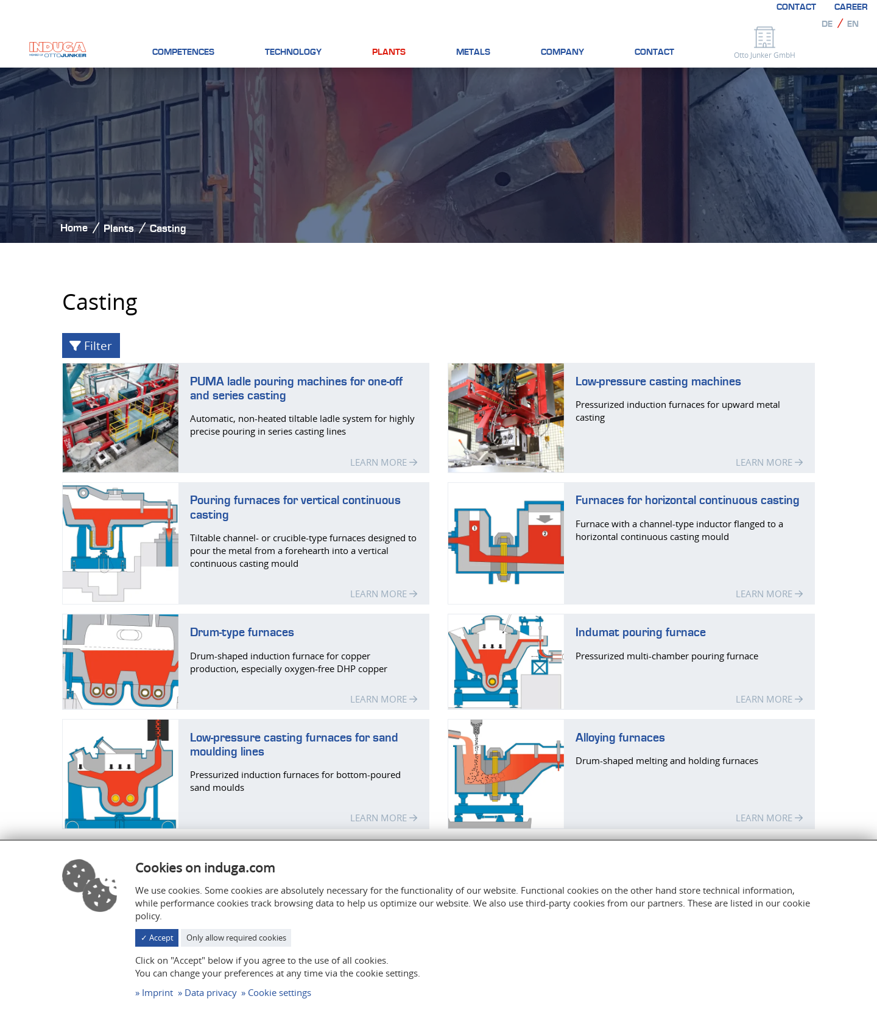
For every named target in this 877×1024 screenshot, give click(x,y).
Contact (796, 7)
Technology (293, 52)
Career (851, 7)
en (853, 24)
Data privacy (211, 992)
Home (74, 228)
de (827, 24)
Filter (90, 345)
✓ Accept (157, 937)
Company (562, 52)
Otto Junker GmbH (764, 55)
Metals (473, 52)
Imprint (157, 992)
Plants (389, 52)
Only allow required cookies (236, 937)
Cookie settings (279, 992)
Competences (183, 52)
